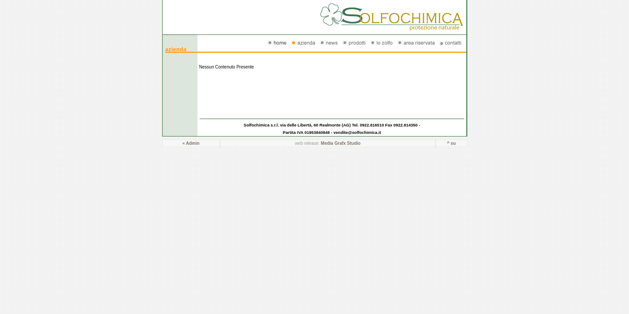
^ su (451, 143)
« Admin (191, 143)
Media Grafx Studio (340, 143)
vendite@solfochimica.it (357, 132)
